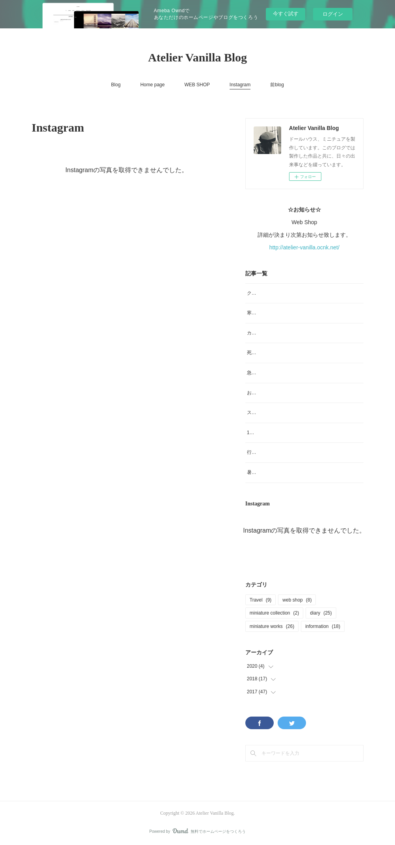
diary (321, 613)
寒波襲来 (256, 313)
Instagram (240, 84)
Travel (261, 600)
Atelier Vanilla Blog (197, 57)
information (322, 626)
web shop (297, 600)
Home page (152, 84)
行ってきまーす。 (266, 452)
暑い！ (254, 472)
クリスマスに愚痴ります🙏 (276, 293)
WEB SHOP (197, 84)
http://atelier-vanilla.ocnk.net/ (304, 247)
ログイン (333, 14)
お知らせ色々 (261, 393)
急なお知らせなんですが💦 (276, 372)
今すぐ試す (286, 14)
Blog (116, 84)
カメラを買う (261, 333)
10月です (256, 432)
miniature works (272, 626)
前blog (277, 84)
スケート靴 (259, 412)
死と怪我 (256, 352)
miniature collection (274, 613)
